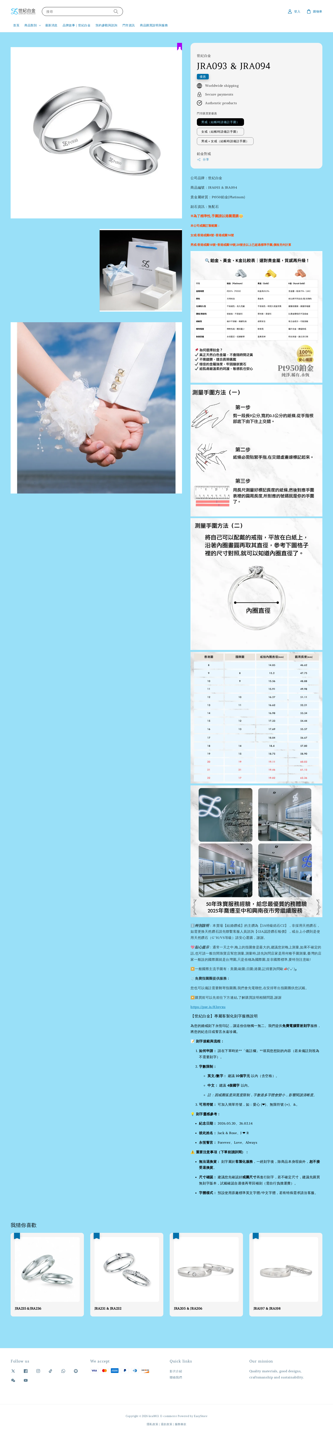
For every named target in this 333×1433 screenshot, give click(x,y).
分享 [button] (203, 160)
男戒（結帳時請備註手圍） (220, 122)
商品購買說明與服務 (154, 25)
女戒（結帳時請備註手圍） (220, 132)
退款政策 (166, 1424)
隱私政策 (152, 1424)
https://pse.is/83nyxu (208, 1007)
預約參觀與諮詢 (106, 25)
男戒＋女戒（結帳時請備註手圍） (225, 141)
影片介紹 (176, 1371)
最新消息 (51, 25)
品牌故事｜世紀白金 (76, 25)
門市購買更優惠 (207, 113)
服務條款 (180, 1424)
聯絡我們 (176, 1377)
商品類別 (30, 25)
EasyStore (200, 1416)
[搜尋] (116, 11)
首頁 (16, 25)
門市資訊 (129, 25)
